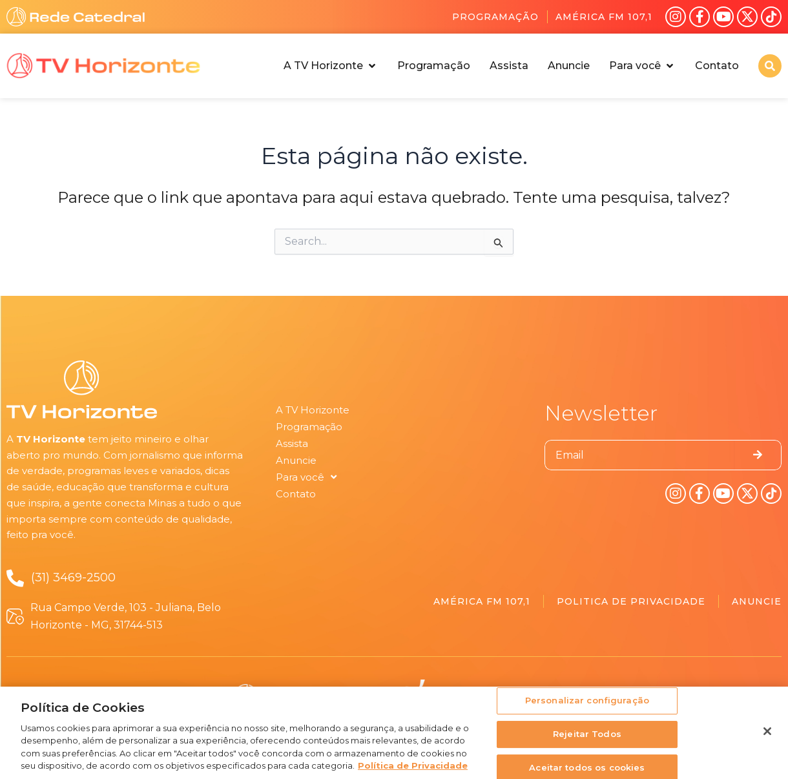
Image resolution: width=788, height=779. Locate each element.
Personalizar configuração (587, 705)
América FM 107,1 (603, 17)
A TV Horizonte (312, 410)
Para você (306, 477)
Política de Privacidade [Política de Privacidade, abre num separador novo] (413, 770)
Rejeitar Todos (587, 738)
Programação (495, 17)
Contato (296, 494)
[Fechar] (767, 736)
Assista (292, 443)
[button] (330, 66)
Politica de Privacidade (631, 601)
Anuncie (296, 460)
